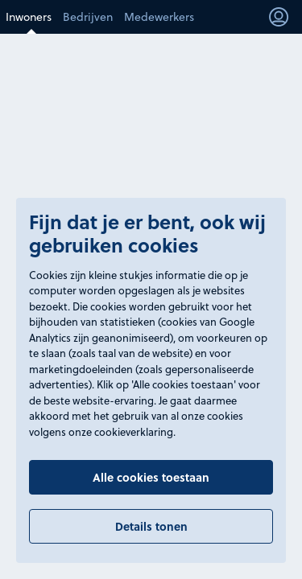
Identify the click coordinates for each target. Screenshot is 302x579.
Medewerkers (159, 16)
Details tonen (151, 526)
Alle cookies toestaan (151, 477)
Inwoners (29, 16)
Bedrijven (88, 16)
